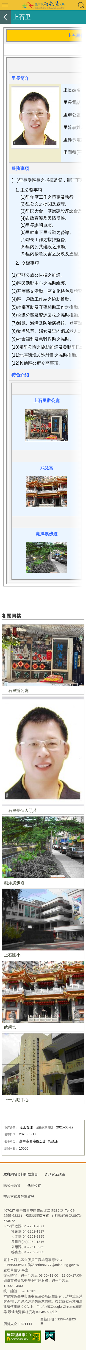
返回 (5, 17)
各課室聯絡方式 (37, 1215)
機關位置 (34, 1185)
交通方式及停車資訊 (18, 1196)
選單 (5, 5)
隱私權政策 (12, 1185)
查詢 (81, 5)
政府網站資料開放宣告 (20, 1174)
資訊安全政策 (54, 1174)
